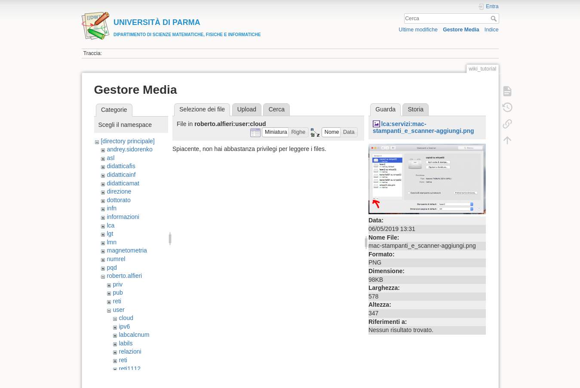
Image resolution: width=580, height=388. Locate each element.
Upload (246, 109)
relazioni (130, 351)
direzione (119, 191)
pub (118, 292)
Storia (416, 109)
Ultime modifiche (418, 30)
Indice (492, 30)
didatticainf (121, 174)
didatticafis (121, 166)
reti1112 (130, 368)
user (118, 309)
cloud (126, 317)
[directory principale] (127, 141)
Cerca (495, 18)
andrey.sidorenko (129, 149)
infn (112, 208)
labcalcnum (134, 334)
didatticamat (123, 183)
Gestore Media (461, 30)
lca (110, 225)
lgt (110, 233)
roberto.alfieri (124, 275)
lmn (112, 242)
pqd (112, 267)
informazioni (123, 216)
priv (118, 284)
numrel (116, 259)
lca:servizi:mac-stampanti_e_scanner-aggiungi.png (423, 127)
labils (125, 343)
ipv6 (124, 326)
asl (110, 157)
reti (117, 301)
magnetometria (127, 250)
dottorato (118, 200)
